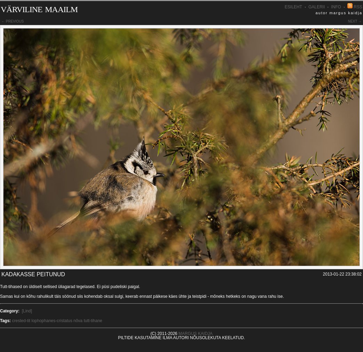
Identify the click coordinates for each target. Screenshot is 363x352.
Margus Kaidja (195, 333)
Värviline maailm (39, 8)
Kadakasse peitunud (33, 274)
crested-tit (21, 320)
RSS (354, 7)
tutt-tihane (93, 320)
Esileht (293, 7)
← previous (12, 21)
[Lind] (27, 311)
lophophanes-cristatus (52, 320)
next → (355, 21)
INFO (336, 7)
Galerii (316, 7)
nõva (77, 320)
